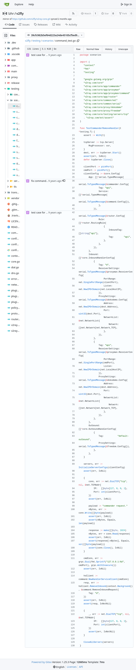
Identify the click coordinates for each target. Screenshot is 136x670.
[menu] (58, 667)
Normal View (93, 49)
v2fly (20, 13)
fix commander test (42, 181)
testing (36, 40)
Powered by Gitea (42, 662)
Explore (19, 4)
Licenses (72, 666)
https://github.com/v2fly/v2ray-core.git (31, 18)
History (108, 49)
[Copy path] (78, 40)
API (81, 666)
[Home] (6, 4)
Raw (78, 49)
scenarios (47, 40)
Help (31, 4)
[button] (63, 181)
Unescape (123, 49)
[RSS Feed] (73, 13)
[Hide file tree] (6, 35)
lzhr (11, 13)
